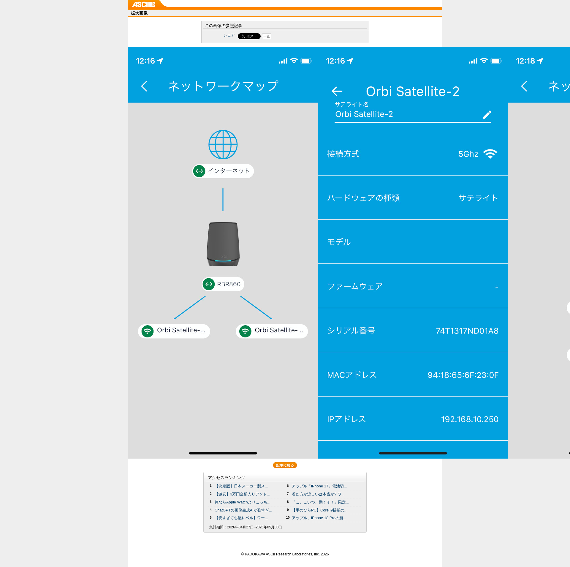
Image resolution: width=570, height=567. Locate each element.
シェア (229, 35)
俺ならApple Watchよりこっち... (242, 502)
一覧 (266, 36)
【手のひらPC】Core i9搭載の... (319, 510)
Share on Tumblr (307, 36)
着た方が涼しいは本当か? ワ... (318, 494)
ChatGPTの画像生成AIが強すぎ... (243, 510)
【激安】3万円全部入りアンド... (242, 494)
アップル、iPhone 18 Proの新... (319, 518)
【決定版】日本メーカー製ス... (241, 486)
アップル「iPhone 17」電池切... (319, 486)
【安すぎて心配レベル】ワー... (241, 518)
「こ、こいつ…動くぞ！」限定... (320, 502)
